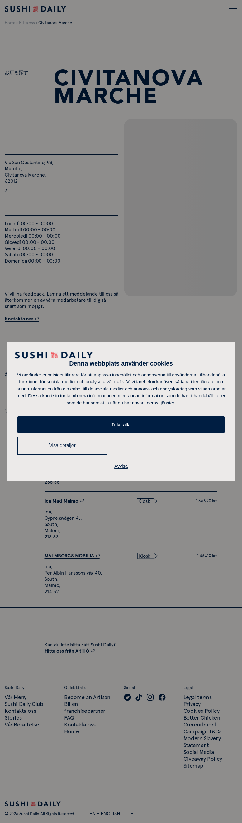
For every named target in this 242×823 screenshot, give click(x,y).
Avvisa (121, 466)
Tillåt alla (121, 424)
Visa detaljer (62, 445)
